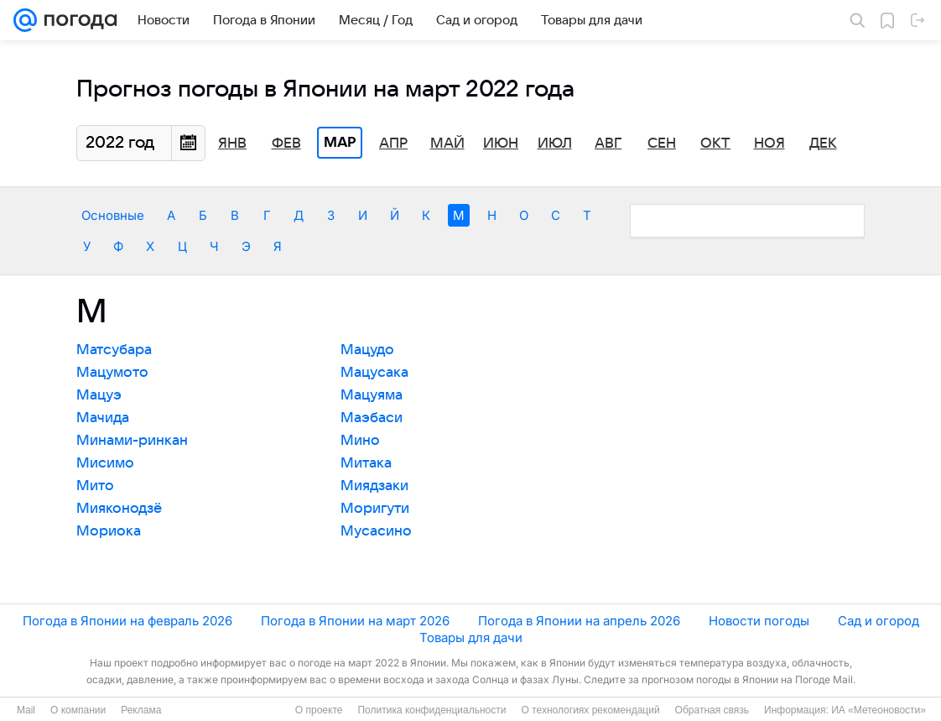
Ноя (769, 143)
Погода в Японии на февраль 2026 (127, 621)
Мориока (108, 531)
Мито (95, 486)
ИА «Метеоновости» (878, 710)
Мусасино (376, 531)
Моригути (375, 508)
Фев (286, 143)
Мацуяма (372, 395)
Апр (393, 143)
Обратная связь (712, 710)
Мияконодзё (119, 508)
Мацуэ (99, 395)
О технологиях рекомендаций (590, 710)
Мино (360, 440)
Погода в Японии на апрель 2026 (579, 621)
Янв (232, 143)
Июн (500, 143)
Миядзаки (374, 486)
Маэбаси (372, 418)
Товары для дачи (470, 637)
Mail (26, 710)
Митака (366, 463)
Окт (715, 143)
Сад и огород (878, 621)
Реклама (141, 710)
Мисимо (105, 463)
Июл (555, 143)
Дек (823, 143)
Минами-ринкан (132, 440)
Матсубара (114, 350)
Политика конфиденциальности (431, 710)
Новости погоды (759, 621)
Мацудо (367, 350)
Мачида (102, 418)
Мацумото (112, 372)
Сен (661, 143)
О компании (78, 710)
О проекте (319, 710)
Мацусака (374, 372)
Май (447, 143)
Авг (608, 143)
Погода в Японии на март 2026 (355, 621)
